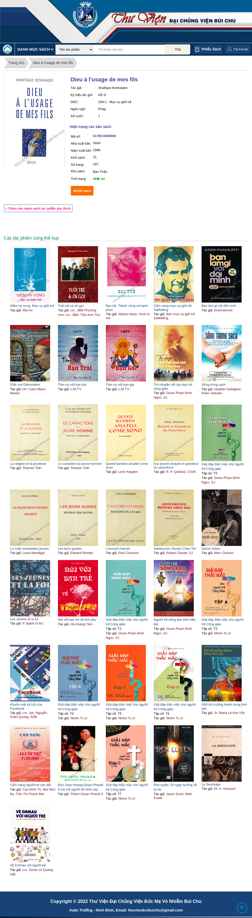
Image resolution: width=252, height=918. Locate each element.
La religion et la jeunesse (28, 464)
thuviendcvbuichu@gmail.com (155, 910)
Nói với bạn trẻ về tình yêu (77, 619)
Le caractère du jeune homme (80, 464)
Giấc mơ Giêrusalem (25, 384)
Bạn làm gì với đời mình (219, 306)
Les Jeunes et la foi (24, 619)
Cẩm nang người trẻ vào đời (30, 785)
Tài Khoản (240, 49)
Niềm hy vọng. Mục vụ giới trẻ (32, 306)
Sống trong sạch (214, 384)
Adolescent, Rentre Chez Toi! (175, 548)
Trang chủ (16, 63)
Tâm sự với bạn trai (72, 384)
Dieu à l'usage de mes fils (53, 63)
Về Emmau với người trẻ (28, 865)
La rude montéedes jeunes (29, 548)
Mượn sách (82, 191)
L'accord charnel (118, 548)
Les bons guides (70, 548)
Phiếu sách (211, 49)
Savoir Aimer (211, 548)
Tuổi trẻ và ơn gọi (71, 306)
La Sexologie (211, 784)
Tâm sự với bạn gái (120, 384)
